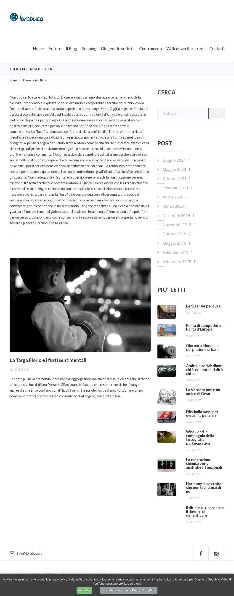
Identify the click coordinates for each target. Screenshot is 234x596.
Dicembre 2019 (175, 215)
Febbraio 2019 (175, 252)
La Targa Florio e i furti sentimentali (48, 360)
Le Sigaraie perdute (203, 306)
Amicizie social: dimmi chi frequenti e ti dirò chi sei (204, 369)
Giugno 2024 (173, 160)
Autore (54, 48)
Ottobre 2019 (174, 233)
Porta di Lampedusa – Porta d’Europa (204, 327)
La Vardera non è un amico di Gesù (203, 392)
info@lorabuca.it (26, 553)
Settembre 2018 (176, 261)
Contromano (150, 48)
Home (38, 48)
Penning (89, 48)
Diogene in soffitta (118, 48)
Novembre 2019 (176, 224)
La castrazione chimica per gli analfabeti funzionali (204, 463)
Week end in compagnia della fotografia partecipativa (200, 438)
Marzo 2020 (172, 206)
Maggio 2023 (174, 169)
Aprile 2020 (172, 197)
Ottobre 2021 (174, 178)
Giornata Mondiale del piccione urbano (203, 347)
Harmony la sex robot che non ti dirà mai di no (204, 487)
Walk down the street (185, 48)
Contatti (216, 48)
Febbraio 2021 (175, 187)
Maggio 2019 (174, 243)
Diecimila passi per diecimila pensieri (202, 413)
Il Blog (71, 48)
